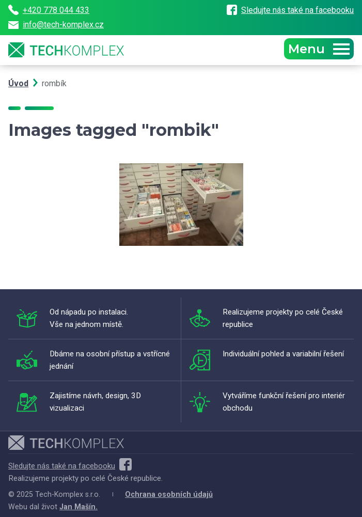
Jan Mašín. (78, 507)
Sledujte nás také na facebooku (290, 10)
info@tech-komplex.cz (56, 24)
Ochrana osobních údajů (169, 494)
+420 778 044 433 (48, 10)
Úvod (18, 83)
